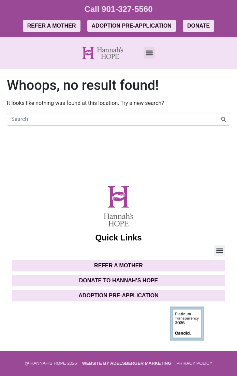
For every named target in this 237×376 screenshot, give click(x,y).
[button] (149, 53)
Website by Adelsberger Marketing (127, 363)
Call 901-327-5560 (118, 9)
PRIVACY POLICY (194, 363)
